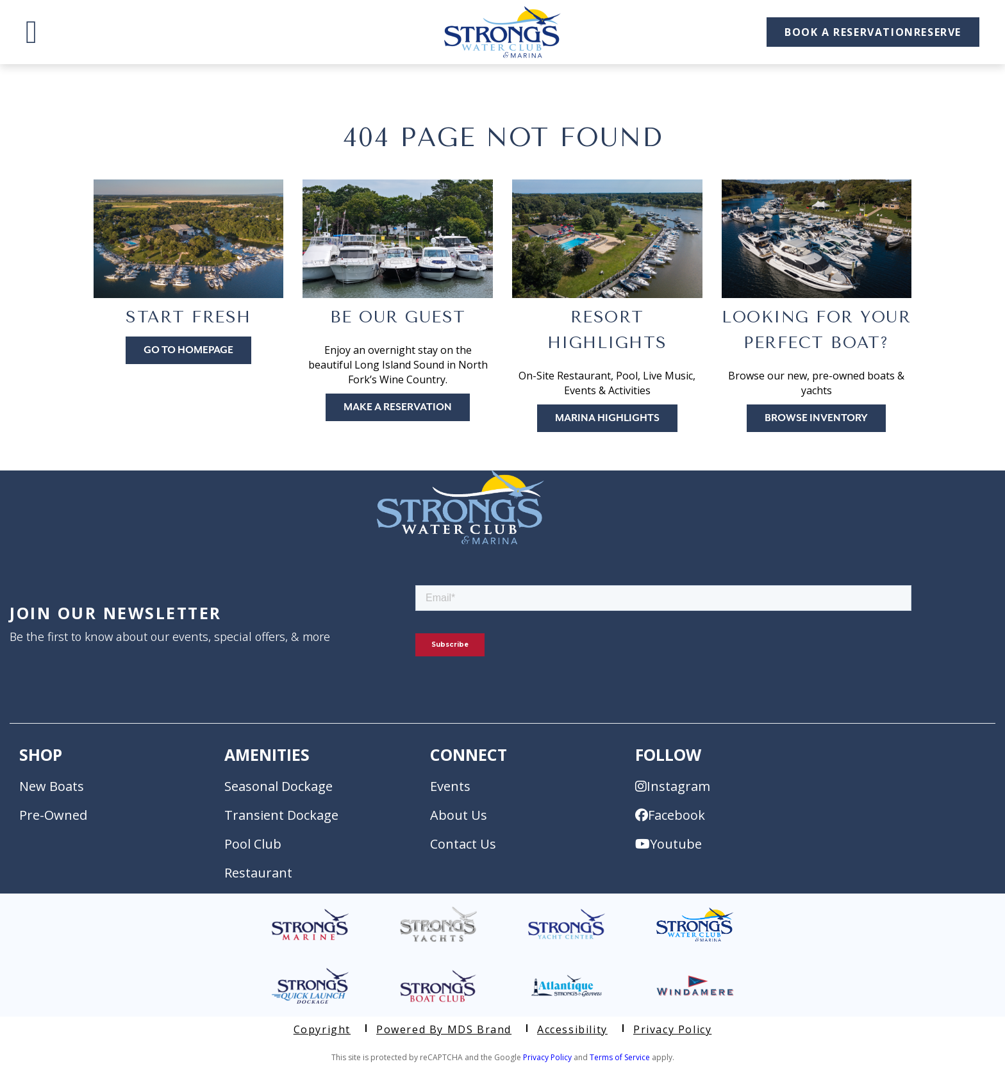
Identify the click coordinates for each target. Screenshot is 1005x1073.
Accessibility (572, 1029)
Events (450, 786)
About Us (458, 815)
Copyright (322, 1029)
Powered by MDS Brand (443, 1029)
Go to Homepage (188, 350)
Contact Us (463, 844)
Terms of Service (620, 1057)
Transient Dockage (281, 815)
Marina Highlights (607, 418)
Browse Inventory (816, 418)
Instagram (672, 786)
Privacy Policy (672, 1029)
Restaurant (258, 873)
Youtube (668, 844)
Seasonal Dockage (278, 786)
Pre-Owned (53, 815)
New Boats (51, 786)
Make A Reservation (398, 407)
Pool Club (252, 844)
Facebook (670, 815)
